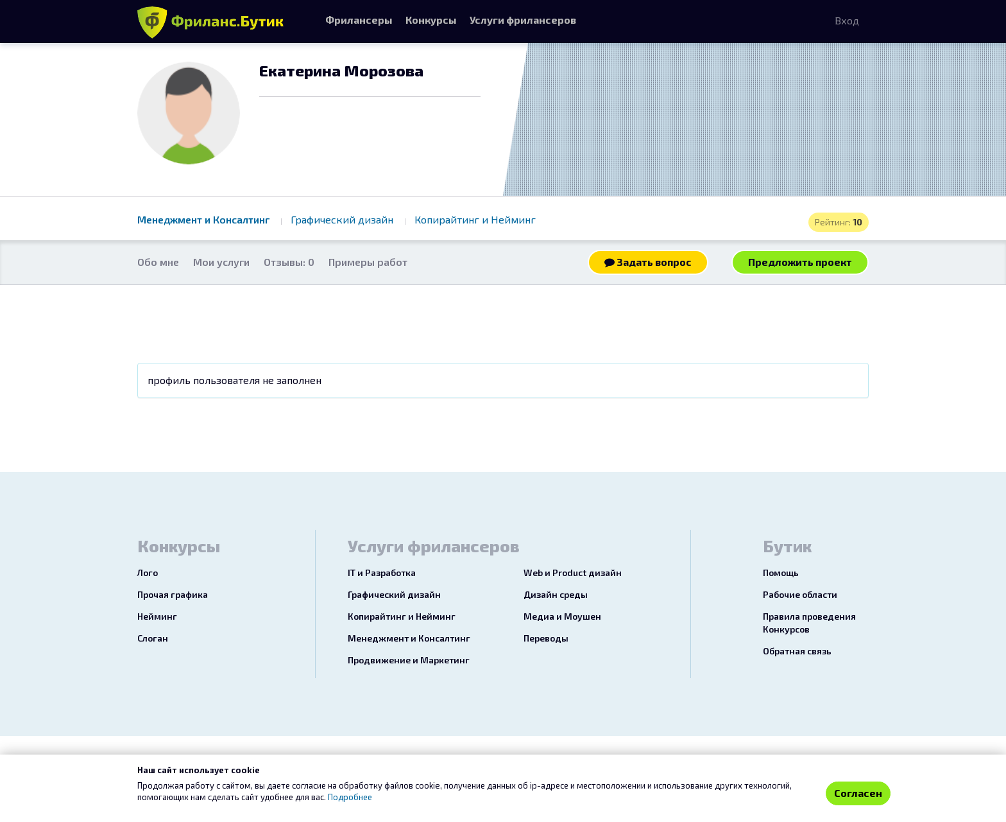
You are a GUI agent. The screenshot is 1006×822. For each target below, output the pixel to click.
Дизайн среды (556, 594)
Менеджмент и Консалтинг (204, 219)
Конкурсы (431, 19)
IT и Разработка (382, 572)
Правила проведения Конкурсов (809, 622)
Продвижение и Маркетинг (409, 659)
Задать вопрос (648, 262)
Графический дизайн (343, 219)
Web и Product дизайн (573, 572)
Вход (847, 20)
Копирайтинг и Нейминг (475, 219)
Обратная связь (797, 650)
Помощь (781, 572)
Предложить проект (800, 262)
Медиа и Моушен (562, 616)
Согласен (858, 793)
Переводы (546, 638)
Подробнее (350, 797)
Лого (147, 572)
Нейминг (157, 616)
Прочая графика (172, 594)
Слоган (152, 638)
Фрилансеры (359, 19)
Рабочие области (800, 594)
